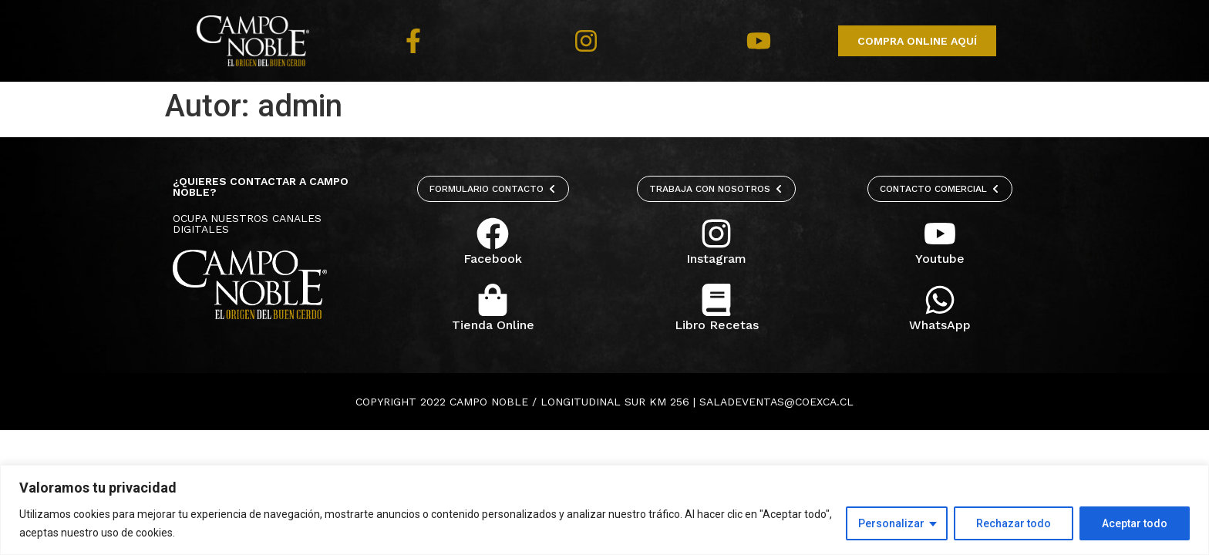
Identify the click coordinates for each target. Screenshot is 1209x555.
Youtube (940, 258)
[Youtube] (940, 233)
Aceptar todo (1134, 523)
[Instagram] (716, 233)
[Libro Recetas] (716, 300)
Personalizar (891, 523)
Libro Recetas (717, 325)
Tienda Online (493, 325)
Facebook (492, 258)
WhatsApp (940, 325)
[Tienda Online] (493, 300)
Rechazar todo (1013, 523)
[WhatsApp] (940, 300)
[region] (604, 510)
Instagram (716, 258)
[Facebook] (493, 233)
